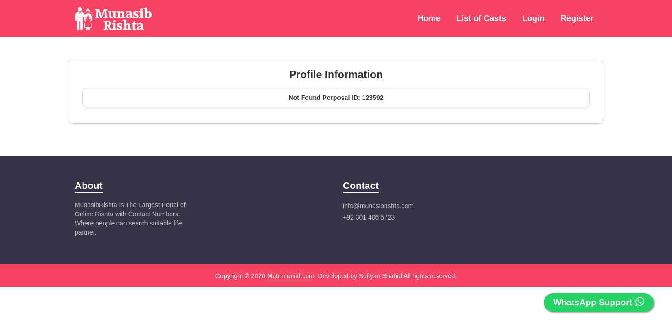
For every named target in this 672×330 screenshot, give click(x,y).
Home (429, 18)
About (89, 185)
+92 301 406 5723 (369, 217)
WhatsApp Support (598, 302)
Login (533, 18)
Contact (361, 185)
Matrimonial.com (290, 276)
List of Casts (481, 18)
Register (577, 18)
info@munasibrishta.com (378, 205)
